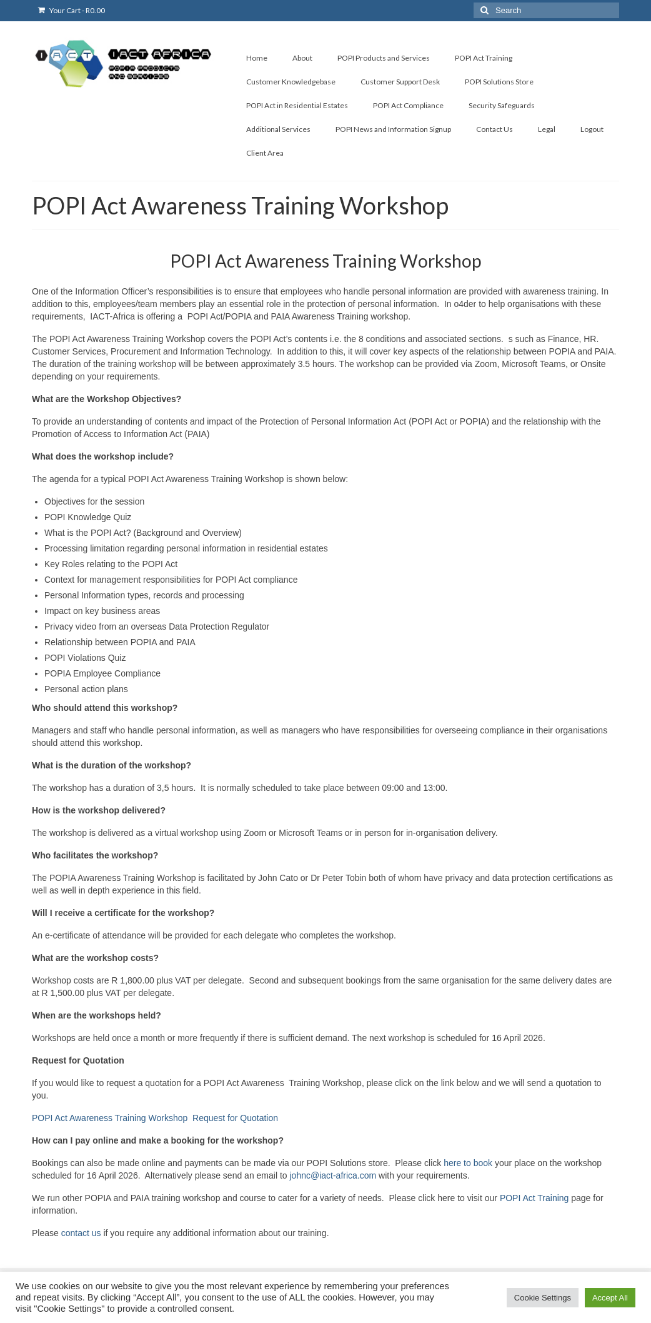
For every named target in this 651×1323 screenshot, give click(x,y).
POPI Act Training (534, 1198)
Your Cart (71, 10)
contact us (81, 1233)
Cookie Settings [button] (542, 1297)
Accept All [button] (610, 1297)
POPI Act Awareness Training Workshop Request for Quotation (155, 1118)
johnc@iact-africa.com (332, 1175)
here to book (468, 1163)
